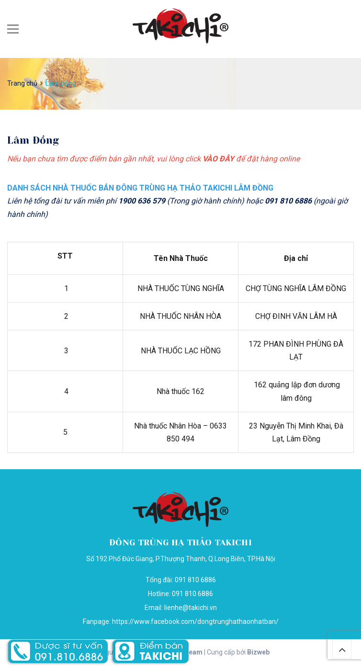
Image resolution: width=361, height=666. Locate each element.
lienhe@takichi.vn (190, 607)
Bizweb (258, 652)
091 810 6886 (192, 594)
